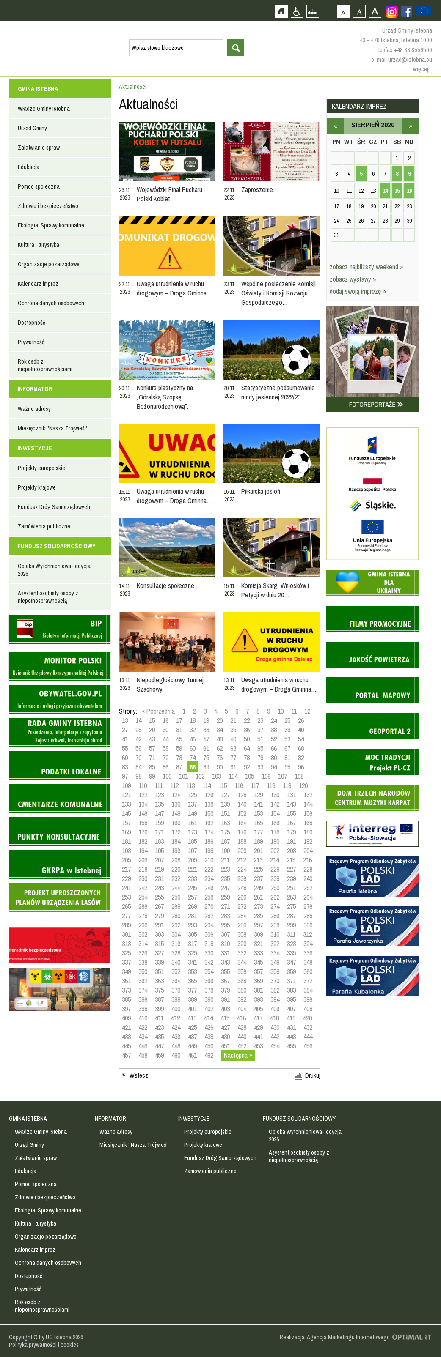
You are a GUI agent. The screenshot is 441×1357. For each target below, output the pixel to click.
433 (126, 1036)
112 (174, 785)
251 (291, 887)
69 (125, 757)
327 (159, 953)
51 (260, 739)
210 (208, 860)
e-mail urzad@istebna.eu (401, 59)
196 (175, 850)
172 (175, 832)
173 (192, 832)
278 (142, 915)
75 (206, 757)
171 (159, 832)
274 (274, 906)
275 (291, 906)
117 (255, 785)
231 (159, 878)
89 (206, 767)
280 (175, 915)
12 (307, 711)
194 (142, 850)
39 (287, 729)
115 (222, 785)
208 (175, 860)
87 (179, 767)
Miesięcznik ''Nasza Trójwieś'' (52, 428)
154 (274, 813)
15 (152, 720)
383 (291, 990)
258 (208, 897)
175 (225, 832)
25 (287, 720)
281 (192, 915)
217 (126, 869)
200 (241, 850)
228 (307, 869)
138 (208, 804)
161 (192, 822)
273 (258, 906)
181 (126, 841)
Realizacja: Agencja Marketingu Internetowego (335, 1337)
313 (126, 943)
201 (258, 850)
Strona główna (281, 11)
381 (258, 990)
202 (274, 850)
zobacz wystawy (353, 279)
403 (225, 1008)
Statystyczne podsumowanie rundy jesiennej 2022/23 (278, 392)
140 (241, 804)
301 (126, 934)
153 (258, 813)
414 (208, 1018)
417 (258, 1018)
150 (208, 813)
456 (307, 1046)
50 (247, 739)
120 (303, 785)
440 (241, 1036)
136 (175, 804)
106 (266, 776)
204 (307, 850)
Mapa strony (313, 11)
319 (225, 943)
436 (175, 1036)
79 (260, 757)
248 (241, 887)
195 (159, 850)
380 (241, 990)
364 (175, 980)
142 (274, 804)
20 (220, 720)
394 (274, 999)
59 (179, 748)
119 (287, 785)
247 (225, 887)
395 (291, 999)
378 (208, 990)
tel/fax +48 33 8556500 (405, 49)
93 (260, 767)
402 (208, 1008)
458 (142, 1055)
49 (233, 739)
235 (225, 878)
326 (142, 953)
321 (258, 943)
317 (192, 943)
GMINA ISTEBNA (38, 89)
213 (258, 860)
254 (142, 897)
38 (274, 729)
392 (241, 999)
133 (126, 804)
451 (225, 1046)
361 (126, 980)
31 (179, 729)
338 (142, 962)
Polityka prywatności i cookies (44, 1345)
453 (258, 1046)
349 (126, 971)
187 (225, 841)
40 (301, 729)
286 (274, 915)
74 (193, 757)
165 (258, 822)
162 (208, 822)
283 (225, 915)
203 (291, 850)
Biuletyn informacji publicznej (59, 629)
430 (274, 1027)
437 (192, 1036)
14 (138, 720)
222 (208, 869)
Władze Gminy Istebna (44, 108)
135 (159, 804)
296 (241, 925)
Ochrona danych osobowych (51, 303)
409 (126, 1018)
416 (241, 1018)
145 (126, 813)
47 (206, 739)
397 (126, 1008)
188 (241, 841)
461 (192, 1055)
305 (192, 934)
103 (216, 776)
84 (138, 767)
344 (241, 962)
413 (191, 1018)
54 (301, 739)
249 (258, 887)
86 (165, 767)
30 (165, 729)
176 (241, 832)
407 (291, 1008)
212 (241, 860)
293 (192, 925)
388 (175, 999)
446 (142, 1046)
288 (307, 915)
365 (192, 980)
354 (208, 971)
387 (159, 999)
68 (301, 748)
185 (192, 841)
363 (159, 980)
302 (142, 934)
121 (126, 794)
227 (291, 869)
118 (271, 785)
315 (159, 943)
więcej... (422, 69)
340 (175, 962)
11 (294, 711)
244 (175, 887)
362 (142, 980)
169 (126, 832)
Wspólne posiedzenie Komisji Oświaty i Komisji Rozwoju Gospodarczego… (278, 293)
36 (247, 729)
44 (165, 739)
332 (241, 953)
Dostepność (31, 322)
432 (307, 1027)
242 (142, 887)
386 (142, 999)
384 (307, 990)
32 (193, 729)
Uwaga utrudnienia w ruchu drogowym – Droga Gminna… (174, 288)
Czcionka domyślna (343, 11)
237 (258, 878)
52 (274, 739)
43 (152, 739)
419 (291, 1018)
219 (159, 869)
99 (152, 776)
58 (165, 748)
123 (159, 794)
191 (291, 841)
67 (287, 748)
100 (167, 776)
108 (299, 776)
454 (274, 1046)
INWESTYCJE (35, 448)
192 (307, 841)
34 (220, 729)
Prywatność (31, 342)
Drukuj (312, 1075)
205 (126, 860)
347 (291, 962)
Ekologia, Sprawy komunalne (51, 225)
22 (247, 720)
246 (208, 887)
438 (208, 1036)
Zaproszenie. (257, 189)
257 (192, 897)
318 (208, 943)
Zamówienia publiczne (44, 526)
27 (125, 729)
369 (258, 980)
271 (225, 906)
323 (291, 943)
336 (307, 953)
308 (241, 934)
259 (225, 897)
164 (241, 822)
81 (287, 757)
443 (291, 1036)
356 (241, 971)
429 (258, 1027)
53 (287, 739)
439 (225, 1036)
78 (247, 757)
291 (159, 925)
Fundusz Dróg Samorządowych (54, 507)
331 (225, 953)
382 (274, 990)
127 (225, 794)
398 (142, 1008)
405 (258, 1008)
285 (258, 915)
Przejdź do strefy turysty (433, 151)
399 (159, 1008)
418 (274, 1018)
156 (307, 813)
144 (307, 804)
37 (260, 729)
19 (206, 720)
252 (307, 887)
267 (159, 906)
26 (301, 720)
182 (142, 841)
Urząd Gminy (32, 128)
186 (208, 841)
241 (126, 887)
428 (241, 1027)
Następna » (238, 1055)
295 (225, 925)
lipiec (335, 126)
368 (241, 980)
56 (138, 748)
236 (241, 878)
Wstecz (139, 1075)
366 (208, 980)
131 (291, 794)
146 (142, 813)
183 (159, 841)
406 (274, 1008)
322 (274, 943)
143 (291, 804)
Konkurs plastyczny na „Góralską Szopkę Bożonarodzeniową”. (165, 397)
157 (126, 822)
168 (307, 822)
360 (307, 971)
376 (175, 990)
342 (208, 962)
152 (241, 813)
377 (192, 990)
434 (142, 1036)
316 (175, 943)
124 (175, 794)
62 (220, 748)
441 (258, 1036)
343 (225, 962)
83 (125, 767)
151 (225, 813)
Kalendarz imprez (38, 283)
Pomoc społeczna (39, 186)
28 (138, 729)
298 (274, 925)
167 (291, 822)
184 (175, 841)
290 (142, 925)
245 (192, 887)
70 (138, 757)
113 (190, 785)
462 (208, 1055)
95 (287, 767)
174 (208, 832)
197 (192, 850)
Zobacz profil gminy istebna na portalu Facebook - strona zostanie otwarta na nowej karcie (406, 11)
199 (225, 850)
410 (142, 1018)
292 (175, 925)
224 (241, 869)
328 (175, 953)
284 (241, 915)
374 (142, 990)
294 (208, 925)
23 (260, 720)
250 (274, 887)
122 (142, 794)
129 (258, 794)
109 (126, 785)
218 (142, 869)
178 (274, 832)
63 (233, 748)
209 (192, 860)
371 (291, 980)
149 (192, 813)
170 (142, 832)
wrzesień (410, 126)
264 (307, 897)
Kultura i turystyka (38, 245)
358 (274, 971)
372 (307, 980)
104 (233, 776)
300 (307, 925)
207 (159, 860)
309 (258, 934)
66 (274, 748)
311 (291, 934)
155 (291, 813)
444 (307, 1036)
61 (206, 748)
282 (208, 915)
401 (192, 1008)
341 (192, 962)
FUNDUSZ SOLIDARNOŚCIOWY (57, 546)
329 (192, 953)
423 (159, 1027)
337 (126, 962)
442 (274, 1036)
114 (206, 785)
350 (142, 971)
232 (175, 878)
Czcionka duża (375, 11)
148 (175, 813)
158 (142, 822)
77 (233, 757)
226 (274, 869)
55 (125, 748)
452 (241, 1046)
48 (220, 739)
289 (126, 925)
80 (274, 757)
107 (282, 776)
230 (142, 878)
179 (291, 832)
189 (258, 841)
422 (142, 1027)
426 (208, 1027)
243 (159, 887)
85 (152, 767)
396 (307, 999)
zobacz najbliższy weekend (367, 267)
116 (238, 785)
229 (126, 878)
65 (260, 748)
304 (175, 934)
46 (193, 739)
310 (274, 934)
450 (208, 1046)
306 (208, 934)
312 (307, 934)
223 (225, 869)
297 (258, 925)
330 (208, 953)
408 (307, 1008)
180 (307, 832)
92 (247, 767)
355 (225, 971)
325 (126, 953)
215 (291, 860)
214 (274, 860)
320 (241, 943)
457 (126, 1055)
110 (142, 785)
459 (159, 1055)
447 (159, 1046)
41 (125, 739)
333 (258, 953)
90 (220, 767)
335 (291, 953)
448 (175, 1046)
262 (274, 897)
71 (152, 757)
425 (192, 1027)
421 (126, 1027)
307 (225, 934)
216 (307, 860)
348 (307, 962)
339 (159, 962)
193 (126, 850)
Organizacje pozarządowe (49, 264)
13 (125, 720)
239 (291, 878)
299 (291, 925)
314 (142, 943)
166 (274, 822)
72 (165, 757)
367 (225, 980)
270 (208, 906)
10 (281, 711)
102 (200, 776)
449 (192, 1046)
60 (193, 748)
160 (175, 822)
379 (225, 990)
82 (301, 757)
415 (224, 1018)
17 (179, 720)
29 (152, 729)
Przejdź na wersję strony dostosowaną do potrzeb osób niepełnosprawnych (297, 11)
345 (258, 962)
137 (192, 804)
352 (175, 971)
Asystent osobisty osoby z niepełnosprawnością (48, 597)
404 (241, 1008)
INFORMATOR (35, 389)
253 (126, 897)
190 (274, 841)
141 (258, 804)
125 (192, 794)
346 (274, 962)
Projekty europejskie (41, 468)
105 (249, 776)
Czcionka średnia (359, 11)
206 (142, 860)
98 (138, 776)
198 (208, 850)
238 (274, 878)
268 (175, 906)
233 (192, 878)
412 (175, 1018)
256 (175, 897)
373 (126, 990)
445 (126, 1046)
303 (159, 934)
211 (225, 860)
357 (258, 971)
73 (179, 757)
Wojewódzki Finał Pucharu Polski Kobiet (169, 194)
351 (159, 971)
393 (258, 999)
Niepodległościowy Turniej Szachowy (170, 684)
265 (126, 906)
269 (192, 906)
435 (159, 1036)
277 (126, 915)
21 (233, 720)
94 (274, 767)
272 (241, 906)
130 (274, 794)
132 (307, 794)
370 (274, 980)
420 (307, 1018)
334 (274, 953)
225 (258, 869)
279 (159, 915)
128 (241, 794)
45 (179, 739)
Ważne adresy (34, 409)
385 (126, 999)
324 (307, 943)
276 (307, 906)
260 (241, 897)
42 (138, 739)
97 (125, 776)
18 (193, 720)
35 (233, 729)
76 (220, 757)
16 (165, 720)
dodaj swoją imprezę (358, 291)
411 (159, 1018)
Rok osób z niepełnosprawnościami (45, 365)
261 (258, 897)
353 (192, 971)
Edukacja (28, 167)
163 (225, 822)
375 (159, 990)
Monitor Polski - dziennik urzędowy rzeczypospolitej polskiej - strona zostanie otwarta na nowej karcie (59, 666)
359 (291, 971)
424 (175, 1027)
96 (301, 767)
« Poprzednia (158, 711)
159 (159, 822)
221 (192, 869)
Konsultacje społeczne (165, 585)
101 (183, 776)
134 (142, 804)
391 (225, 999)
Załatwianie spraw (39, 147)
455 (291, 1046)
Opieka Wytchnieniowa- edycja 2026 (54, 569)
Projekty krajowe (37, 487)
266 (142, 906)
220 (175, 869)
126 (208, 794)
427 (225, 1027)
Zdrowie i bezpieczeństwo (48, 206)
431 (291, 1027)
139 (225, 804)
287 (291, 915)
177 (258, 832)
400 (175, 1008)
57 (152, 748)
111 (158, 785)
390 (208, 999)
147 (159, 813)
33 (206, 729)
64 (247, 748)
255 (159, 897)
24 (274, 720)
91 (233, 767)
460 (175, 1055)
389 (192, 999)
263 (291, 897)
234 (208, 878)
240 (307, 878)
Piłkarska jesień (260, 491)
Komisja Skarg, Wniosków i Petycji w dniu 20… (275, 590)
